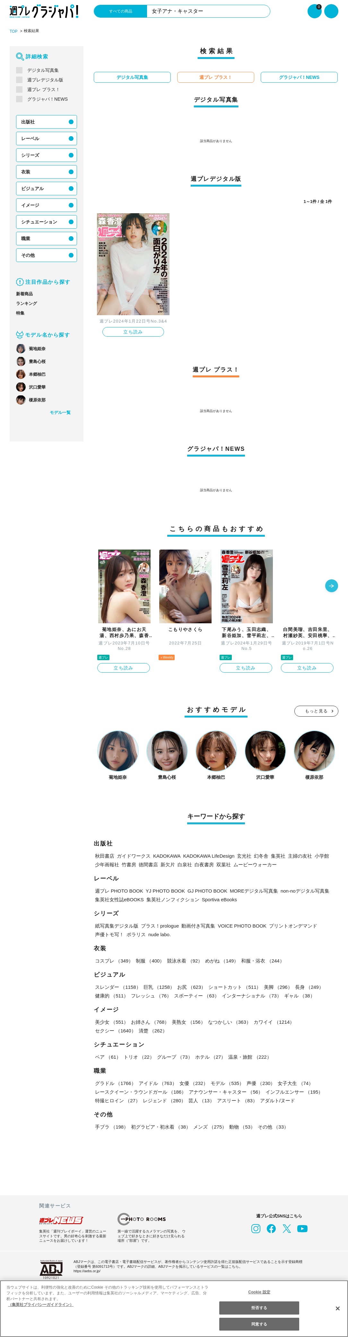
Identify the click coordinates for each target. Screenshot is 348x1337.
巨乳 (158, 986)
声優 (259, 1083)
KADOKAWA (166, 855)
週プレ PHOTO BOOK (118, 890)
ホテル (209, 1056)
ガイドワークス (134, 855)
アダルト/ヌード (276, 1100)
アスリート (236, 1100)
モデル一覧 (60, 412)
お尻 (191, 986)
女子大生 (293, 1083)
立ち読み (133, 331)
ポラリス (136, 934)
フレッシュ (151, 995)
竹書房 (129, 864)
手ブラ (111, 1126)
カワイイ (272, 1021)
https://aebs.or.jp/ (88, 1270)
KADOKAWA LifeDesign (207, 855)
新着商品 (24, 293)
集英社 (275, 855)
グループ (173, 1056)
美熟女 (187, 1021)
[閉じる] (338, 1308)
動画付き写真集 (200, 925)
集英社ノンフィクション (171, 899)
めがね (221, 960)
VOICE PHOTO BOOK (242, 925)
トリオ (138, 1056)
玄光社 (241, 855)
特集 (20, 313)
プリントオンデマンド (291, 925)
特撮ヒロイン (117, 1100)
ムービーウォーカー (255, 864)
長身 (307, 986)
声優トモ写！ (109, 934)
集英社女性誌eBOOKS (119, 899)
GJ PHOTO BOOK (202, 890)
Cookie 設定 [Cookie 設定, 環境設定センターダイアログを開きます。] (259, 1292)
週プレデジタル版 (45, 79)
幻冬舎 (258, 855)
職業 (25, 238)
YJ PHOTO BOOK (162, 890)
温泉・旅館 (248, 1056)
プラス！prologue (160, 925)
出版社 (28, 121)
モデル (226, 1083)
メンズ (209, 1126)
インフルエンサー (293, 1091)
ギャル (298, 995)
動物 (241, 1126)
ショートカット (234, 986)
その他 (28, 255)
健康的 (111, 995)
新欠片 (168, 864)
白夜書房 (204, 864)
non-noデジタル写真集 (298, 890)
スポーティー (195, 995)
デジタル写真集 (43, 70)
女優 (192, 1083)
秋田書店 (104, 855)
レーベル (30, 138)
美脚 (277, 986)
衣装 (25, 171)
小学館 (319, 855)
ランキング (26, 303)
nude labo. (160, 934)
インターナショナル (250, 995)
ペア (108, 1056)
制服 (149, 960)
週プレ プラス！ (43, 89)
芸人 (200, 1100)
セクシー (316, 1021)
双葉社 (223, 864)
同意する (259, 1324)
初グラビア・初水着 (160, 1126)
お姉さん (150, 1021)
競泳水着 (184, 960)
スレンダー (118, 986)
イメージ (30, 205)
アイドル (157, 1083)
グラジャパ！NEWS (46, 99)
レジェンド (164, 1100)
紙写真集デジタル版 (116, 925)
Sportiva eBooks (219, 899)
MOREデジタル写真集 (246, 890)
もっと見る (316, 711)
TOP (13, 31)
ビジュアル (32, 188)
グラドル (115, 1083)
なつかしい (228, 1021)
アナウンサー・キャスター (225, 1091)
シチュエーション (39, 221)
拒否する (259, 1307)
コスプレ (114, 960)
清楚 (109, 1030)
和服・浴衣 (261, 960)
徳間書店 (148, 864)
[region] (174, 1308)
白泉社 (185, 864)
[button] (332, 586)
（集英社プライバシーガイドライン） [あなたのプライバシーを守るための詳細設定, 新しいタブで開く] (41, 1304)
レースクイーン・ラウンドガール (140, 1091)
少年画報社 (107, 864)
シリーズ (30, 155)
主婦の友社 (298, 855)
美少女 (111, 1021)
